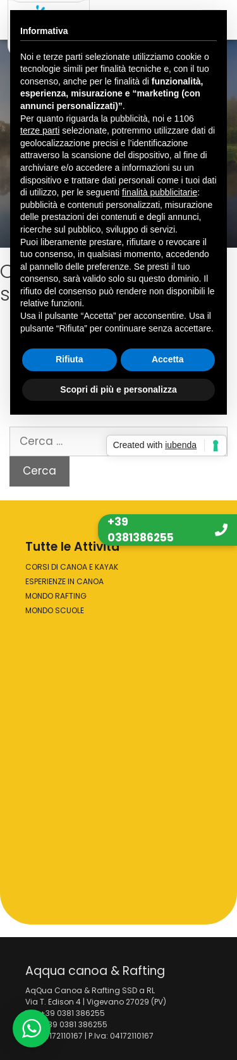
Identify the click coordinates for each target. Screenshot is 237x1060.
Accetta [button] (168, 359)
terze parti (39, 130)
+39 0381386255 (140, 530)
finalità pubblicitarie (159, 192)
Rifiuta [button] (69, 359)
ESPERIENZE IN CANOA (64, 581)
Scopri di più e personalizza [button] (118, 389)
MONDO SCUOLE (54, 610)
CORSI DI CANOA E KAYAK (71, 567)
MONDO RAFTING (56, 595)
